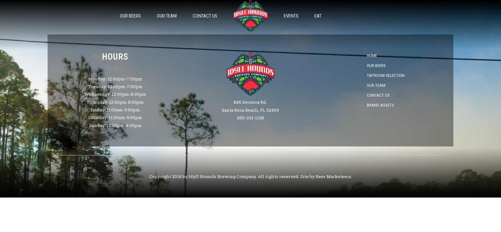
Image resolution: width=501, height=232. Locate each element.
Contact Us (205, 16)
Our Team (167, 16)
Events (291, 16)
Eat (317, 16)
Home (372, 55)
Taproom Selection (386, 75)
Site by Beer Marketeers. (326, 176)
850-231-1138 (250, 118)
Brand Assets (380, 105)
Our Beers (130, 16)
